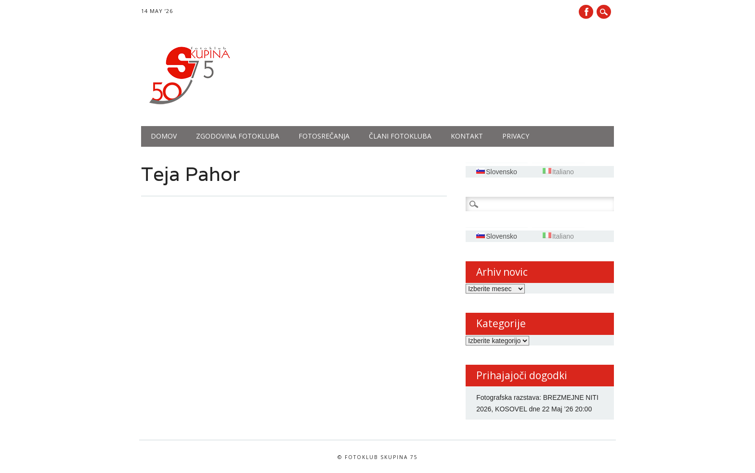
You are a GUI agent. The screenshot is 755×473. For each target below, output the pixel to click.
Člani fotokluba (400, 136)
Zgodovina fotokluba (237, 136)
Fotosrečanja (324, 136)
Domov (164, 136)
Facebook (586, 12)
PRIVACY (515, 136)
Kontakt (467, 136)
